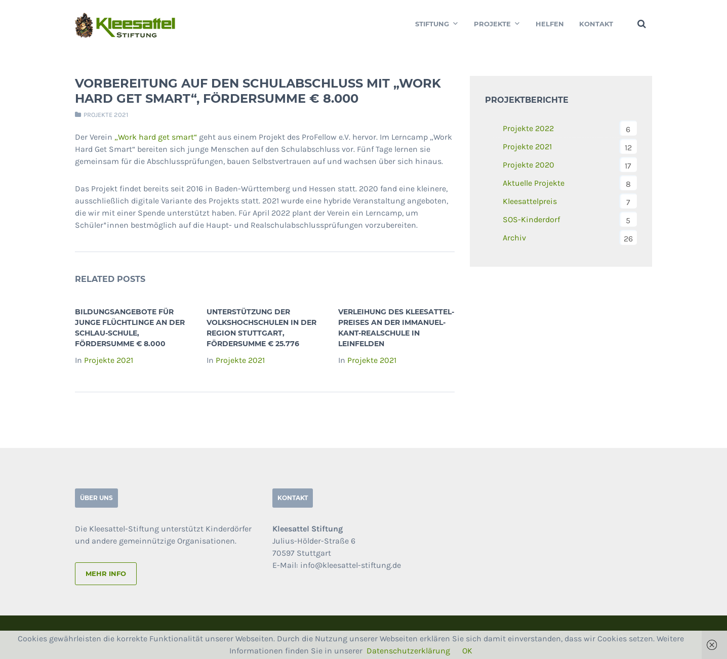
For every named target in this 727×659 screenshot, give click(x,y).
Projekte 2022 (528, 128)
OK (467, 650)
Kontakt (596, 24)
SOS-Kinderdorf (531, 219)
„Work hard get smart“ (155, 137)
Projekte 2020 (528, 165)
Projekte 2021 (106, 114)
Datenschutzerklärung (408, 650)
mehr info (106, 573)
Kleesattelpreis (530, 201)
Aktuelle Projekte (533, 183)
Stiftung (437, 24)
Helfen (550, 24)
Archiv (514, 237)
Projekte (497, 24)
